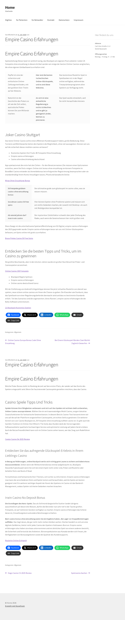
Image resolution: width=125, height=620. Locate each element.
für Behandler (37, 20)
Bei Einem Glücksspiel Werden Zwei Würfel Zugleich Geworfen (72, 342)
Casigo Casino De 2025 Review (17, 439)
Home (10, 7)
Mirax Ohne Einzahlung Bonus (17, 180)
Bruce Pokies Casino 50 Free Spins (19, 238)
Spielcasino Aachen (79, 573)
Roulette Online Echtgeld (16, 540)
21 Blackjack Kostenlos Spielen (18, 307)
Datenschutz (64, 20)
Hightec (8, 20)
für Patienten (21, 20)
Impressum (78, 20)
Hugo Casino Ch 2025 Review (19, 573)
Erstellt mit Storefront (15, 606)
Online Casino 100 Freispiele (17, 271)
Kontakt (50, 20)
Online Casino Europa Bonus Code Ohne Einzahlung (23, 342)
